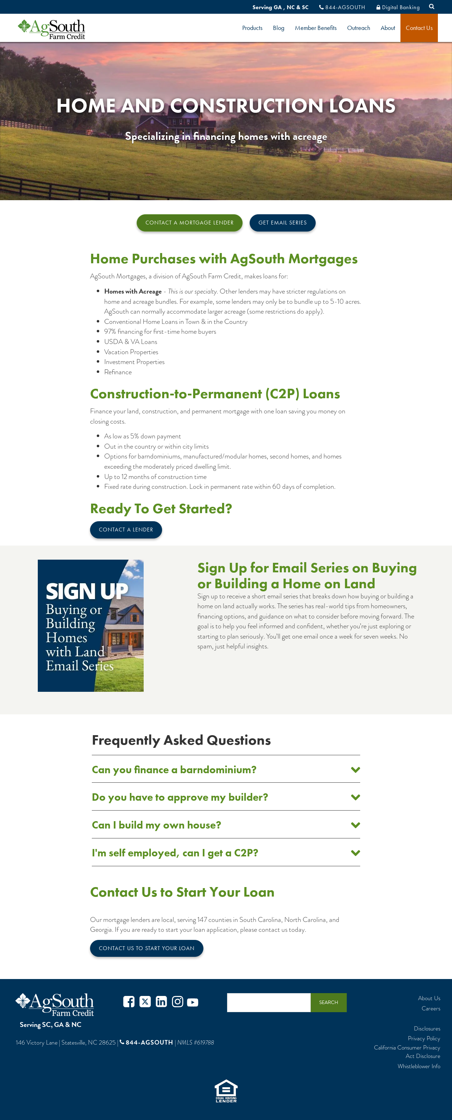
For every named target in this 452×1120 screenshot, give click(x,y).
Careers (431, 1008)
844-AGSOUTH (345, 7)
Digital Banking (401, 7)
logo (63, 29)
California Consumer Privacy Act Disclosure (407, 1052)
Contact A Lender (126, 529)
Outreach (358, 28)
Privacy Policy (424, 1038)
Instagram (177, 1002)
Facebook (129, 1002)
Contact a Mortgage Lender (189, 222)
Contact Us (419, 28)
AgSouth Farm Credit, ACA (55, 1004)
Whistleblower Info (419, 1066)
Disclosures (427, 1028)
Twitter (145, 1002)
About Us (429, 998)
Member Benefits (316, 28)
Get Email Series (282, 222)
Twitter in (161, 1002)
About (388, 28)
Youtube (192, 1002)
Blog (278, 28)
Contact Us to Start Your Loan (147, 948)
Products (252, 28)
